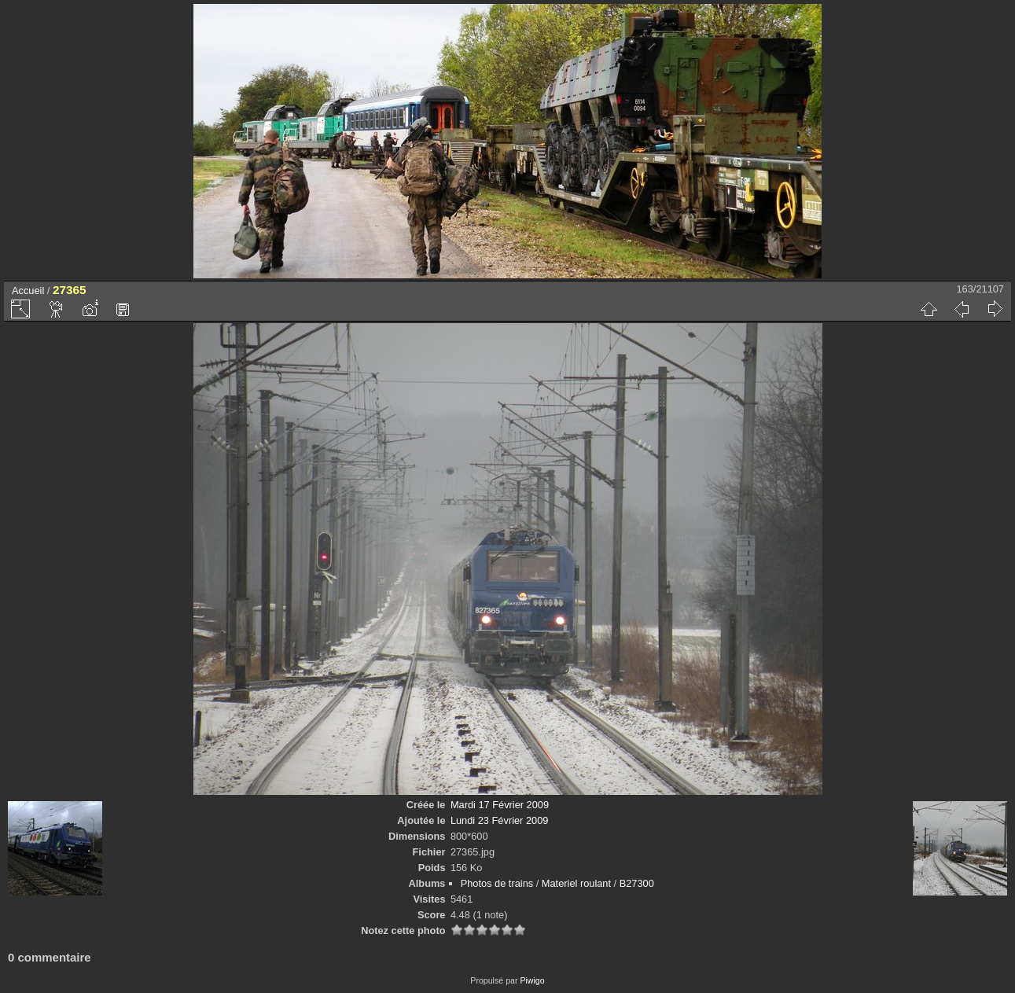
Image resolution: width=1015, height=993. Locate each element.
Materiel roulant (576, 883)
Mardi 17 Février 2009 (499, 805)
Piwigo (532, 980)
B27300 (637, 883)
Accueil (28, 290)
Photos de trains (497, 883)
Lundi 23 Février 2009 (499, 820)
